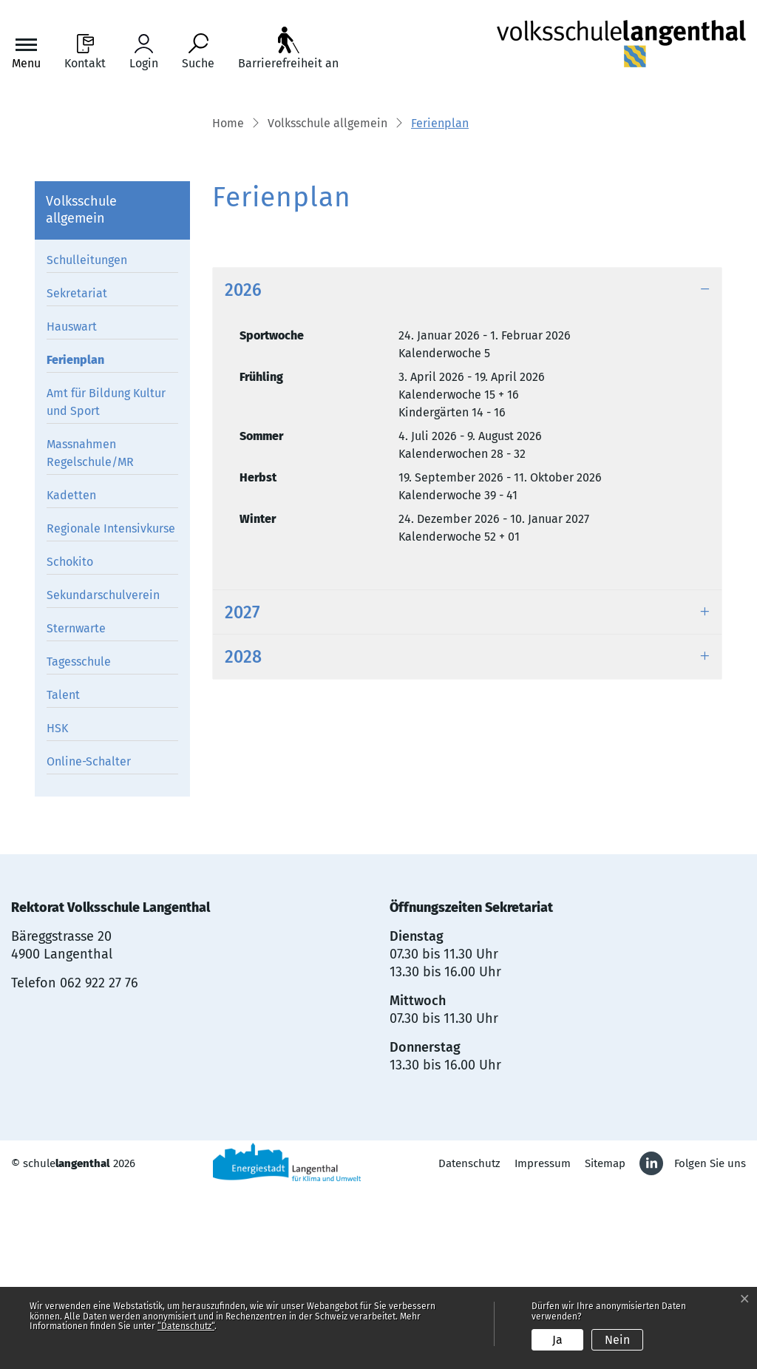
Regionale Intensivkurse (111, 707)
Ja (557, 1340)
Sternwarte (76, 807)
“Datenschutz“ (185, 1326)
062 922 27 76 (99, 1162)
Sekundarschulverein (103, 774)
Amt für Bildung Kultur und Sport (106, 581)
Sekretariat (77, 472)
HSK (57, 907)
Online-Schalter (89, 940)
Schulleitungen (87, 439)
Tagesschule (79, 841)
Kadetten (71, 674)
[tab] (467, 469)
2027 (242, 792)
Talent (63, 874)
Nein (617, 1340)
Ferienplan (81, 541)
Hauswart (72, 505)
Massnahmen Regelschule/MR (90, 632)
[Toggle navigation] (26, 52)
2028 (243, 836)
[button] (327, 304)
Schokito (70, 741)
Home (228, 303)
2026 (243, 469)
